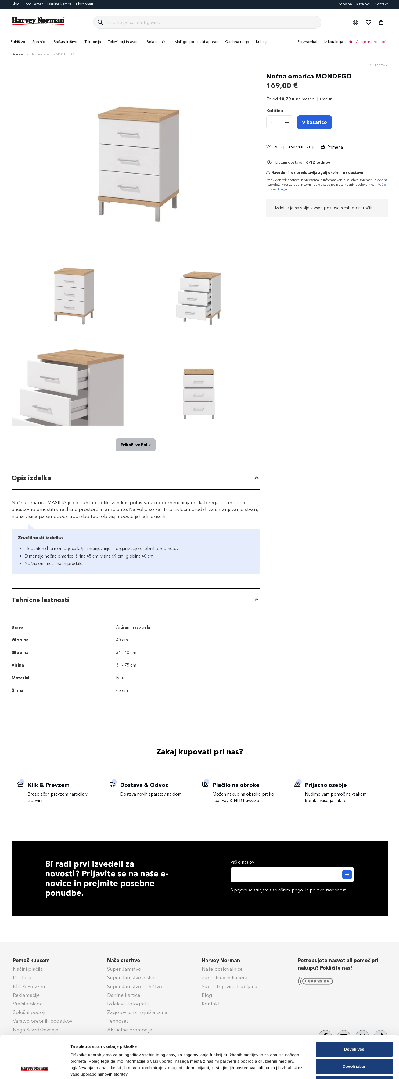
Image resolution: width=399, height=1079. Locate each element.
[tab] (136, 478)
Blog (16, 4)
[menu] (199, 42)
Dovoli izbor (354, 1026)
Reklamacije (26, 995)
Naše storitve (123, 960)
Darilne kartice (59, 4)
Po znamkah (308, 41)
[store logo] (38, 21)
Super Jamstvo (124, 969)
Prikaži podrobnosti (280, 1068)
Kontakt (381, 4)
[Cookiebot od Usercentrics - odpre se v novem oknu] (34, 1068)
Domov (17, 54)
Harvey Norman (221, 960)
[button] (355, 22)
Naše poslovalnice (222, 969)
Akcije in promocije (372, 41)
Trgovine (344, 4)
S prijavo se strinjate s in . (289, 890)
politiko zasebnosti (328, 890)
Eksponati (84, 4)
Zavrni (354, 1043)
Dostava (22, 978)
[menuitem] (18, 42)
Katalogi (363, 4)
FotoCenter (33, 4)
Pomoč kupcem (31, 960)
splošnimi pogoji (288, 890)
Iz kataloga (333, 41)
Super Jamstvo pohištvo (134, 987)
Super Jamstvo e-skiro (132, 978)
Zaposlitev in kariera (224, 978)
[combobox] (211, 22)
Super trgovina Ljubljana (229, 987)
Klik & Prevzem (30, 987)
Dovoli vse (354, 1009)
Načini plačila (28, 969)
